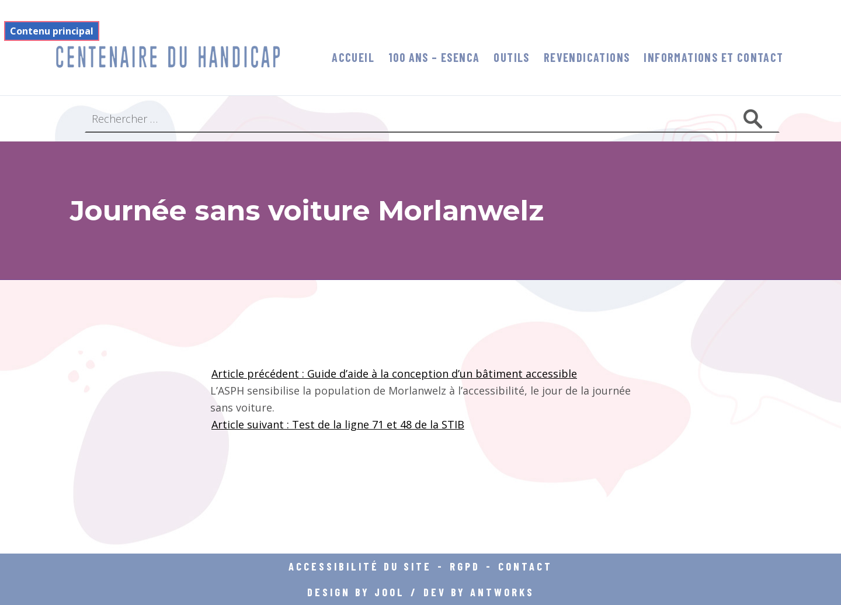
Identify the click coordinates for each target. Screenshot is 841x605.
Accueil (353, 57)
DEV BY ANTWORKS (478, 592)
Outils (511, 57)
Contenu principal (51, 31)
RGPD (465, 566)
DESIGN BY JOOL (356, 592)
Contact (525, 566)
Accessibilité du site (360, 566)
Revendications (587, 57)
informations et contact (713, 57)
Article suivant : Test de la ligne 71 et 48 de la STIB (337, 424)
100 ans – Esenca (433, 57)
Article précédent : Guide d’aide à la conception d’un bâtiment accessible (394, 374)
